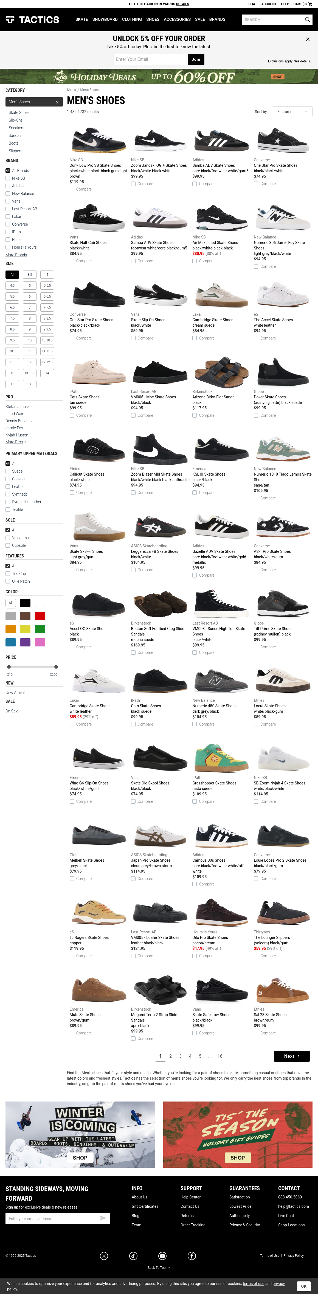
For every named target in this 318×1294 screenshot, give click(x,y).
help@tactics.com (293, 1206)
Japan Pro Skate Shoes (160, 844)
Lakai (16, 216)
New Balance (23, 193)
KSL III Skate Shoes (221, 457)
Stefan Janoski (17, 406)
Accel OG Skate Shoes (99, 612)
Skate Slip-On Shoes (160, 303)
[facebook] (192, 1257)
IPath (16, 232)
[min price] (13, 674)
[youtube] (162, 1257)
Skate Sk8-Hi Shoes (99, 535)
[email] (57, 1218)
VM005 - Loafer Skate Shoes (160, 921)
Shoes (152, 19)
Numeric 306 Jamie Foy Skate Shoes (283, 229)
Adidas (18, 186)
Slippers (15, 151)
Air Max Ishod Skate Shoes (221, 226)
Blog (135, 1216)
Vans (16, 201)
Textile (14, 509)
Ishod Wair (14, 414)
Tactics (32, 19)
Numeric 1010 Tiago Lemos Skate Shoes (283, 460)
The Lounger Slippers (283, 921)
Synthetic (16, 494)
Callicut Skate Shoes (99, 457)
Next (292, 1056)
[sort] (293, 111)
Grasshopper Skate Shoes (221, 766)
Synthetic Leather (23, 502)
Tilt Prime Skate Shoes (283, 612)
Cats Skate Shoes (99, 380)
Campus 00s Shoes (221, 846)
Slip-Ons (16, 120)
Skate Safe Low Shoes (221, 998)
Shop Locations (291, 1225)
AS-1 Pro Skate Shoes (283, 535)
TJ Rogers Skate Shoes (99, 921)
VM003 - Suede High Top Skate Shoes (221, 615)
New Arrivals (16, 693)
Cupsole (19, 545)
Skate (81, 19)
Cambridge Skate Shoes (221, 303)
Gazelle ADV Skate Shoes (221, 537)
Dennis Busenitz (18, 421)
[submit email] (103, 1217)
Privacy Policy (293, 1256)
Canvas (18, 479)
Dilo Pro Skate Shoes (221, 921)
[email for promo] (150, 59)
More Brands (18, 255)
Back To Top (159, 1268)
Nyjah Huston (16, 435)
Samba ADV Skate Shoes (221, 149)
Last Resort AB (24, 209)
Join (196, 59)
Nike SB (18, 178)
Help (285, 4)
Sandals (15, 135)
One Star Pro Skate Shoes (283, 149)
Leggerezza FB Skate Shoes (160, 535)
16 (219, 1056)
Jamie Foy (14, 428)
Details (182, 4)
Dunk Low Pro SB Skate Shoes (99, 151)
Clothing (132, 19)
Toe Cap (19, 573)
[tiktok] (133, 1257)
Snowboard (105, 19)
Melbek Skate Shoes (99, 844)
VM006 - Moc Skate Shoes (160, 380)
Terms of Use (269, 1256)
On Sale (11, 711)
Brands (217, 19)
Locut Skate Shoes (283, 689)
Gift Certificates (145, 1206)
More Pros (16, 442)
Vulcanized (21, 538)
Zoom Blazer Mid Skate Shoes (160, 457)
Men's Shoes (34, 102)
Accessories (177, 19)
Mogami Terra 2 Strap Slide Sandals (160, 1001)
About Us (139, 1197)
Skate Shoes (19, 112)
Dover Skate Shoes (283, 380)
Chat (253, 4)
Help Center (191, 1197)
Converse (20, 224)
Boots (14, 143)
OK (304, 1286)
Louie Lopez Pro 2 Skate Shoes (283, 844)
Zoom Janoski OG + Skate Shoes (160, 149)
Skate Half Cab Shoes (99, 226)
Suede (17, 471)
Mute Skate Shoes (99, 998)
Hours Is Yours (24, 247)
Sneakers (16, 128)
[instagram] (104, 1257)
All (10, 463)
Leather (18, 486)
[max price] (56, 674)
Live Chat (286, 1216)
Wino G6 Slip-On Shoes (99, 766)
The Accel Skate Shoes (283, 303)
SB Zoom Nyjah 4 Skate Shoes (283, 766)
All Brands (17, 170)
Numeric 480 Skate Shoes (221, 689)
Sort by (261, 112)
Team (136, 1225)
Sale (200, 19)
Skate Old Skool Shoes (160, 766)
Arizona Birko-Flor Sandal (221, 380)
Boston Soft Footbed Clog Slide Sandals (160, 615)
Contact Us (190, 1206)
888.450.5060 (290, 1197)
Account (269, 4)
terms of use (253, 1283)
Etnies (17, 239)
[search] (277, 20)
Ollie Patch (21, 581)
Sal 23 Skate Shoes (283, 998)
